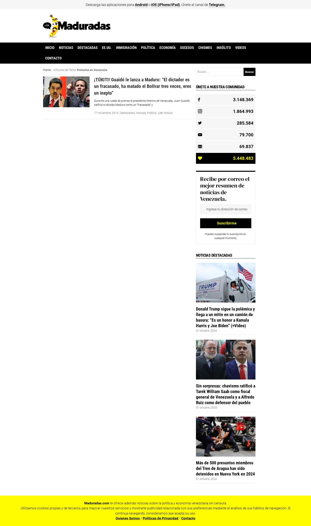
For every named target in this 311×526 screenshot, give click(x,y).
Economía (167, 48)
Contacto (53, 58)
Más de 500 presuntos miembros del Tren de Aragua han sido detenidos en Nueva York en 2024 (225, 468)
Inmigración (126, 48)
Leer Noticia (165, 113)
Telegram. (217, 5)
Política (148, 48)
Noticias (66, 48)
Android (141, 5)
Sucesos (187, 48)
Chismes (205, 48)
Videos (240, 48)
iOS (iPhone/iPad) (165, 5)
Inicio (50, 48)
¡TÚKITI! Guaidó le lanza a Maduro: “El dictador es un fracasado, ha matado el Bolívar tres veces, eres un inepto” (142, 86)
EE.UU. (106, 48)
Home (47, 70)
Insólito (224, 48)
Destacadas (88, 48)
